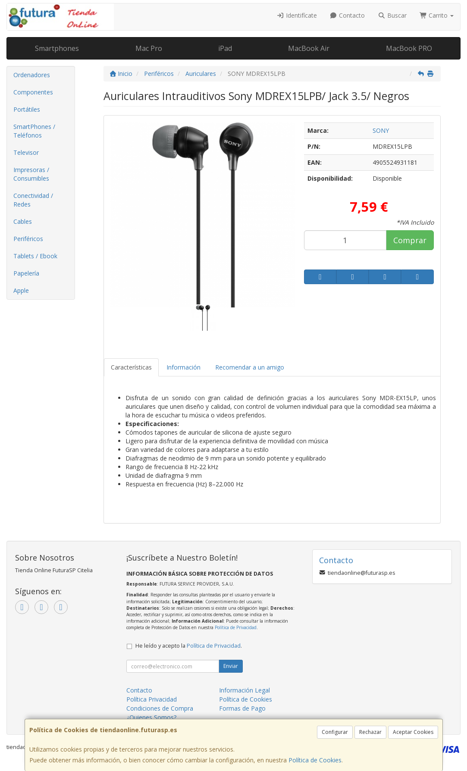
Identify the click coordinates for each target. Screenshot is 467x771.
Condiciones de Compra (159, 708)
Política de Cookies (315, 760)
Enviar (230, 666)
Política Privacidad (151, 699)
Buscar (392, 15)
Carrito (437, 15)
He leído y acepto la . (188, 645)
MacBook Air (308, 48)
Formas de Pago (242, 708)
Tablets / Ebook (35, 256)
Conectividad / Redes (33, 199)
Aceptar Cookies (413, 732)
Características (131, 367)
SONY (381, 130)
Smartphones (57, 48)
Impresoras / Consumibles (31, 174)
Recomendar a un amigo (249, 367)
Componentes (33, 92)
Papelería (26, 273)
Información (183, 367)
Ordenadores (31, 75)
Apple (21, 290)
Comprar (409, 240)
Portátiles (26, 109)
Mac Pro (148, 48)
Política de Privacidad (236, 627)
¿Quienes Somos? (151, 717)
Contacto (347, 15)
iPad (225, 48)
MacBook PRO (409, 48)
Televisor (26, 152)
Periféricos (28, 239)
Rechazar (370, 732)
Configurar (335, 732)
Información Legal (244, 690)
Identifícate (296, 15)
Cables (22, 221)
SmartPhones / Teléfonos (34, 130)
